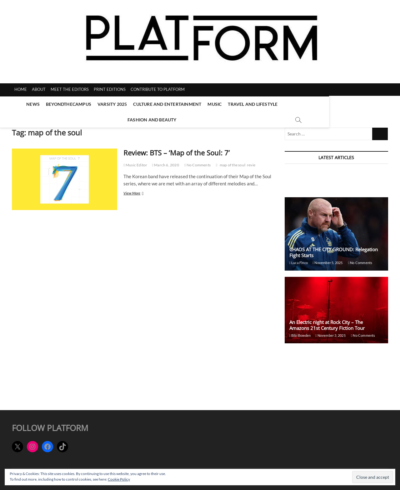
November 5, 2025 (327, 181)
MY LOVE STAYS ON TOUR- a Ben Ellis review (333, 349)
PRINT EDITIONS (110, 89)
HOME (20, 89)
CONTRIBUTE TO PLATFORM (158, 89)
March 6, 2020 (165, 162)
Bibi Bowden (300, 333)
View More (137, 191)
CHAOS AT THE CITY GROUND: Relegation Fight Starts (333, 249)
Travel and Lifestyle (242, 104)
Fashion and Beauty (297, 104)
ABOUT (39, 89)
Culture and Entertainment (156, 104)
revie (251, 162)
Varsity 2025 (101, 104)
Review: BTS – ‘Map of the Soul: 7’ (176, 149)
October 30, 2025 (331, 357)
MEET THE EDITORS (70, 89)
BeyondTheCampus (57, 104)
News (21, 104)
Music (204, 104)
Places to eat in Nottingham (314, 373)
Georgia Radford (298, 357)
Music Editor (135, 162)
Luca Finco (298, 260)
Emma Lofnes (296, 181)
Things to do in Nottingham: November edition (335, 173)
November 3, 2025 (330, 333)
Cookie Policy (119, 479)
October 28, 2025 (326, 381)
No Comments (197, 162)
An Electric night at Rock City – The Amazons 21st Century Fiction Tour (327, 322)
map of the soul (232, 162)
